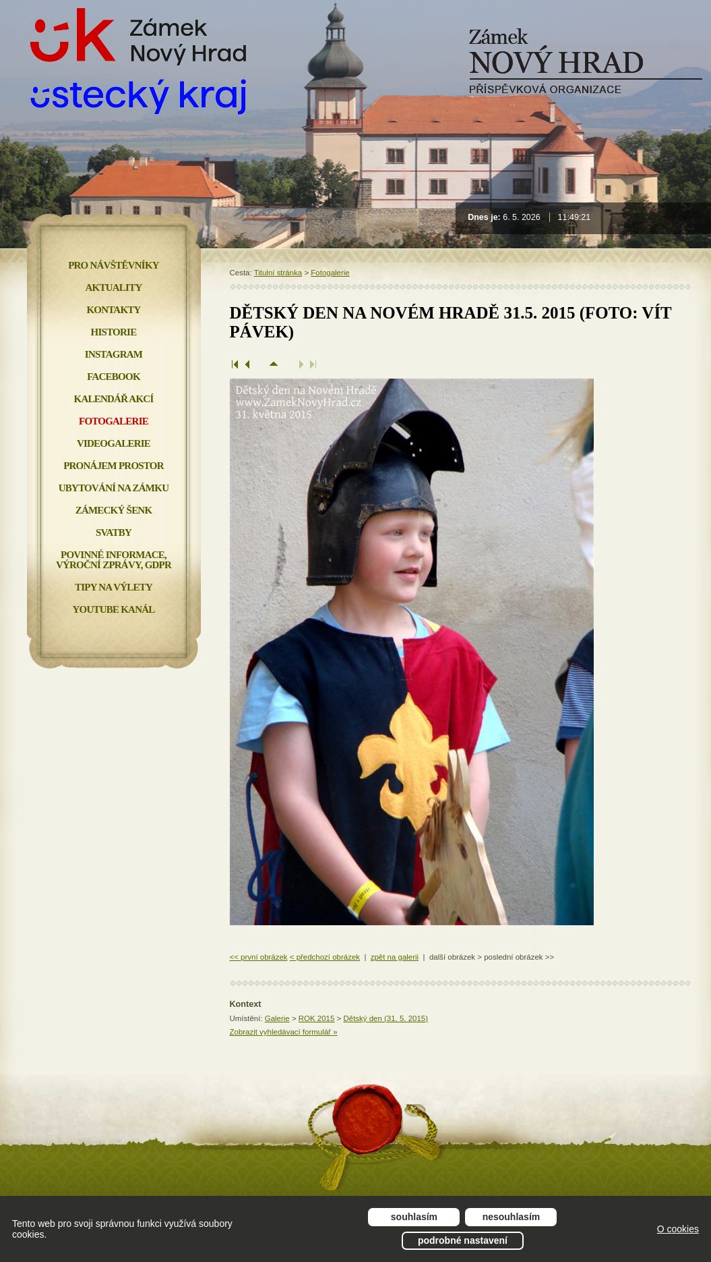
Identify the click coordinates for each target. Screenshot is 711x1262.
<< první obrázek (259, 957)
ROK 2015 (317, 1018)
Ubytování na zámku (113, 488)
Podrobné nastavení (462, 1240)
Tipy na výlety (113, 587)
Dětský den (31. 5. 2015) (385, 1018)
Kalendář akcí (114, 398)
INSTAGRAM (113, 354)
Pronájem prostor (113, 465)
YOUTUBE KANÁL (113, 609)
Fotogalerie (330, 273)
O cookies (678, 1229)
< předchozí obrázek (325, 957)
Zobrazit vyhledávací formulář (284, 1032)
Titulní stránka (278, 273)
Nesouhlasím (511, 1216)
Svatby (113, 532)
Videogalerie (113, 443)
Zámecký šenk (113, 510)
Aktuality (114, 287)
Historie (114, 332)
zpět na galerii (395, 957)
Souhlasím (414, 1216)
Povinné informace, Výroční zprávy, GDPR (113, 559)
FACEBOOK (113, 376)
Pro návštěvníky (113, 265)
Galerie (277, 1018)
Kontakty (113, 309)
